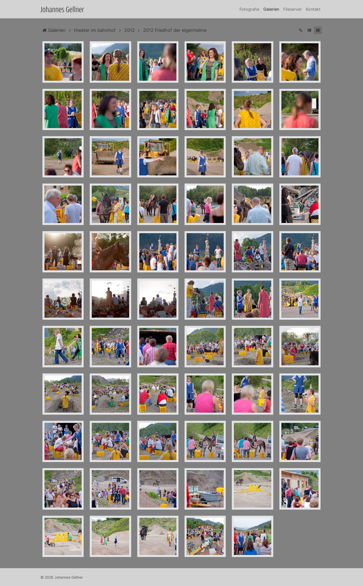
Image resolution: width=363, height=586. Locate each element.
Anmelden (4, 581)
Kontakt (313, 9)
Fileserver (292, 9)
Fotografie (249, 9)
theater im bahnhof (95, 30)
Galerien (271, 9)
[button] (309, 30)
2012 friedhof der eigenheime (174, 30)
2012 (129, 30)
